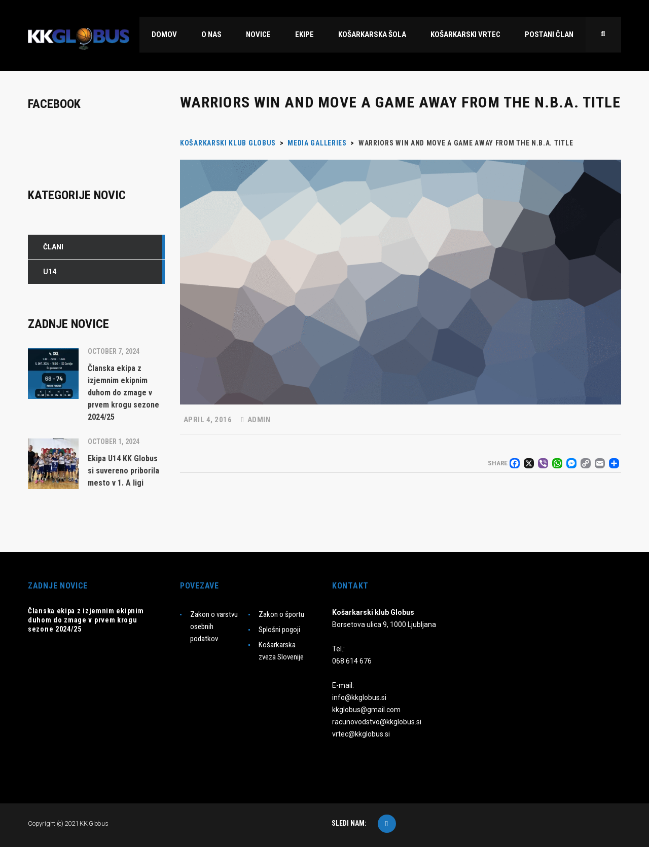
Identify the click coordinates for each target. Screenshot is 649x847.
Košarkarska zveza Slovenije (281, 650)
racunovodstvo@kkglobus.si (376, 722)
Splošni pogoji (279, 629)
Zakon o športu (281, 614)
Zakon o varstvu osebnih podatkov (214, 626)
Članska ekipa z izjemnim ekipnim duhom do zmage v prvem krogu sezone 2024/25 (85, 620)
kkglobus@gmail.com (366, 710)
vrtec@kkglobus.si (361, 734)
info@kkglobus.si (359, 697)
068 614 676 (352, 661)
